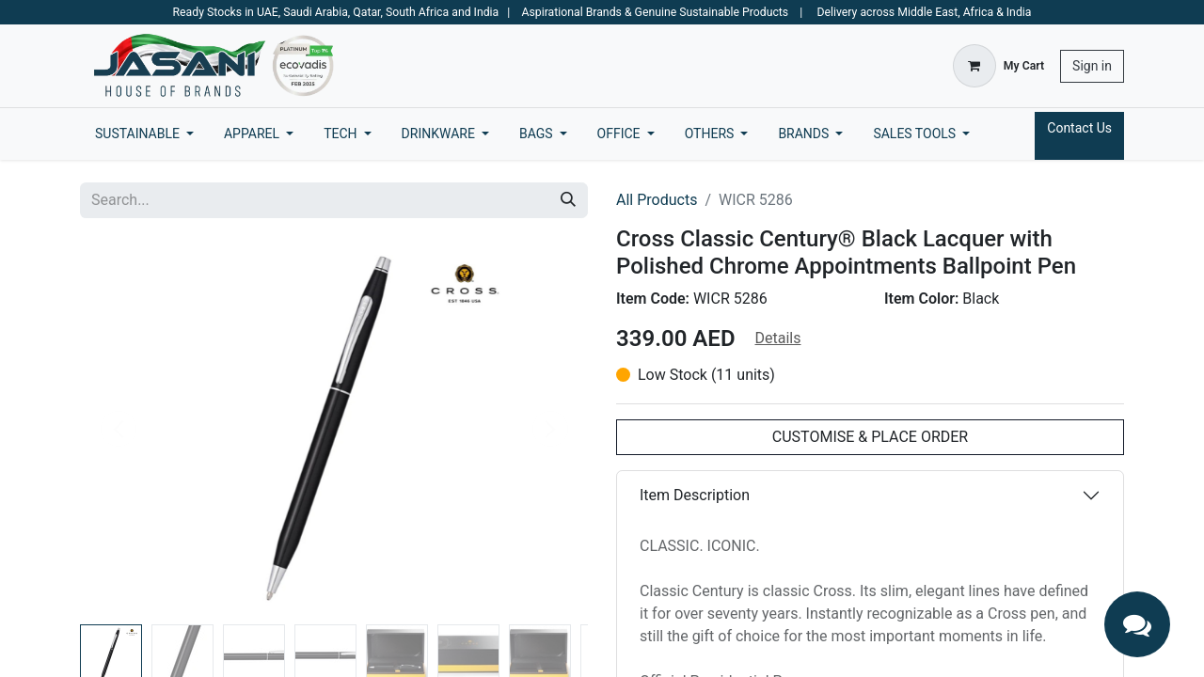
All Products (656, 200)
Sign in (1092, 65)
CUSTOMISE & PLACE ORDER (870, 437)
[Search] (568, 200)
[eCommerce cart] (998, 66)
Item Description (695, 495)
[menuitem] (144, 134)
